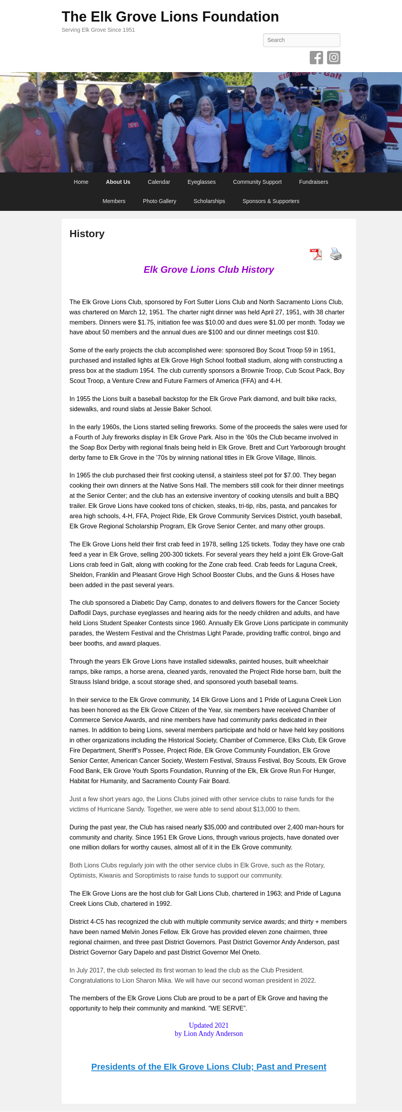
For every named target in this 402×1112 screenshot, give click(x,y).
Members (113, 201)
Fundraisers (313, 182)
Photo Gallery (159, 201)
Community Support (257, 182)
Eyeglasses (202, 182)
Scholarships (209, 201)
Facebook (316, 57)
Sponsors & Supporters (271, 201)
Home (81, 182)
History (87, 233)
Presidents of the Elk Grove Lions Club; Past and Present (208, 1067)
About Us (118, 182)
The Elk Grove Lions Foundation (170, 17)
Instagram (333, 57)
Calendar (159, 182)
